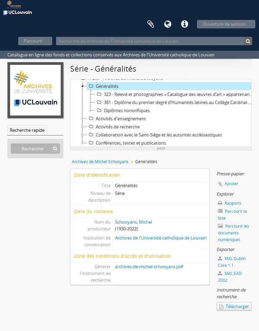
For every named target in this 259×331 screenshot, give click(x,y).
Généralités (102, 86)
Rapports (229, 203)
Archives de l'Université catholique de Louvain (161, 238)
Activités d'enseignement (116, 118)
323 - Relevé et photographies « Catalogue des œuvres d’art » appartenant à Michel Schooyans (175, 94)
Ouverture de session (224, 24)
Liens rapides (184, 24)
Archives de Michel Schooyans (100, 161)
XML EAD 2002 (230, 277)
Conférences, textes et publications (126, 143)
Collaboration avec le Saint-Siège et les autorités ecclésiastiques (154, 135)
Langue (167, 24)
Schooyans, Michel (133, 222)
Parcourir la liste (232, 214)
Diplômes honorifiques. (123, 110)
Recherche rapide (27, 130)
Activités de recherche (113, 127)
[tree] (160, 113)
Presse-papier (150, 24)
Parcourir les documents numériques (233, 233)
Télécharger (234, 306)
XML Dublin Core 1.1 (232, 262)
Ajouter (231, 183)
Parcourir (33, 41)
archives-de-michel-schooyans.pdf (149, 266)
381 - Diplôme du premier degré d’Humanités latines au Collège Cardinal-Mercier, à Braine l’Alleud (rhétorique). (175, 102)
